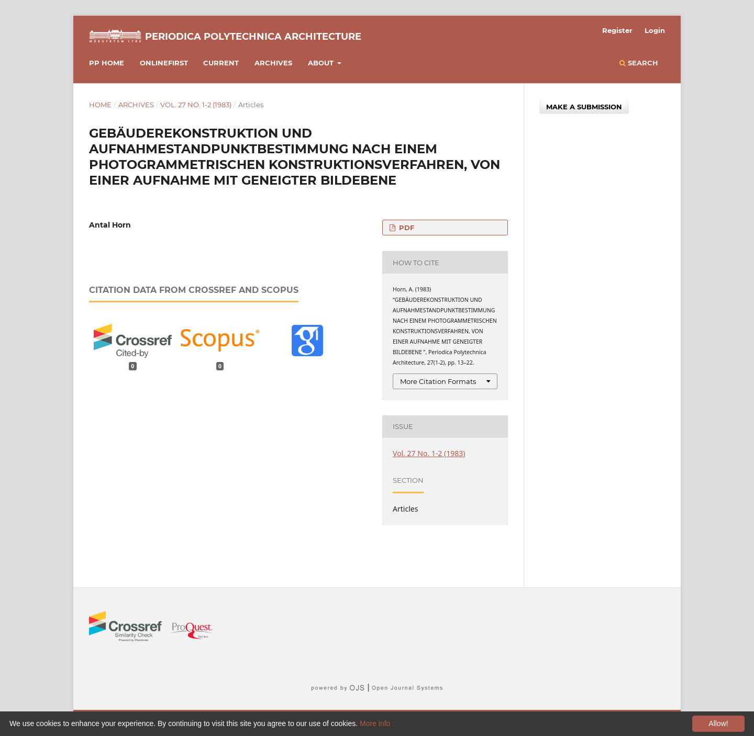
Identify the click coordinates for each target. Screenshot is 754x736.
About (322, 63)
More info (375, 723)
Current (221, 63)
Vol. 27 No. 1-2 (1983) (195, 104)
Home (100, 104)
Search (638, 63)
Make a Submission (584, 107)
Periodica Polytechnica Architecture (253, 36)
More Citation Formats (438, 381)
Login (655, 30)
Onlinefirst (164, 63)
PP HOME (106, 63)
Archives (273, 63)
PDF (405, 227)
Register (617, 30)
